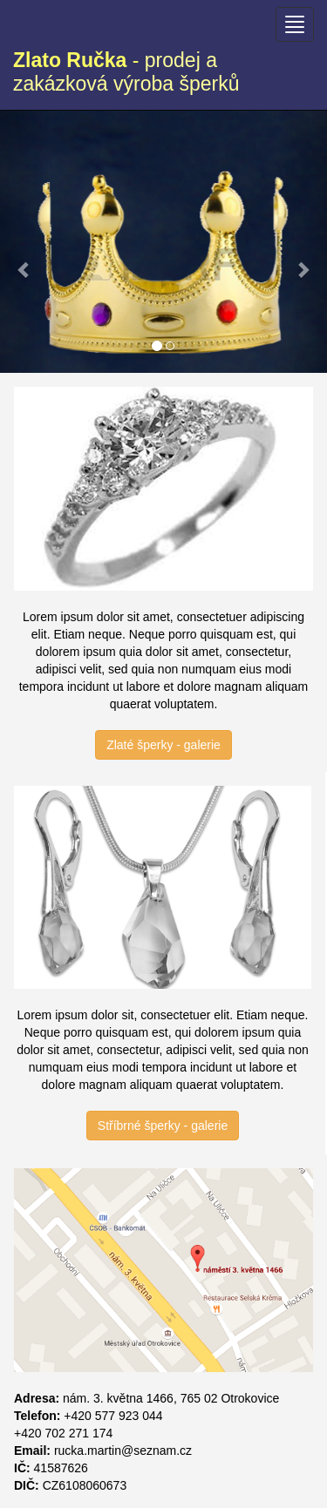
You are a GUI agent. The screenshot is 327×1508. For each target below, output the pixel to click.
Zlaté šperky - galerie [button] (163, 745)
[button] (24, 234)
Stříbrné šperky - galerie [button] (163, 1126)
